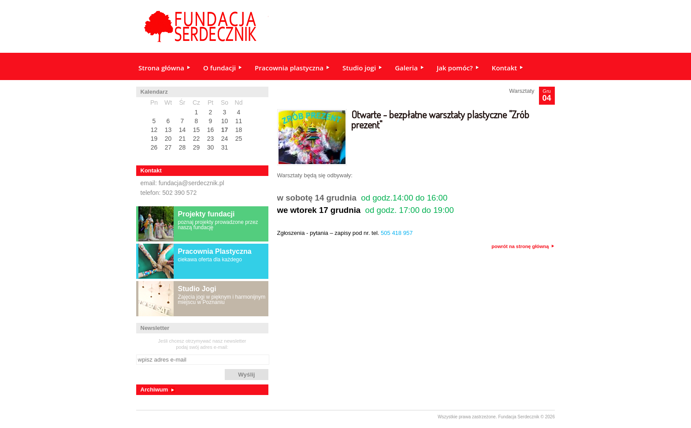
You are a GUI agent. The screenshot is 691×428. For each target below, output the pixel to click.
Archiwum (154, 389)
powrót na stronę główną (522, 246)
